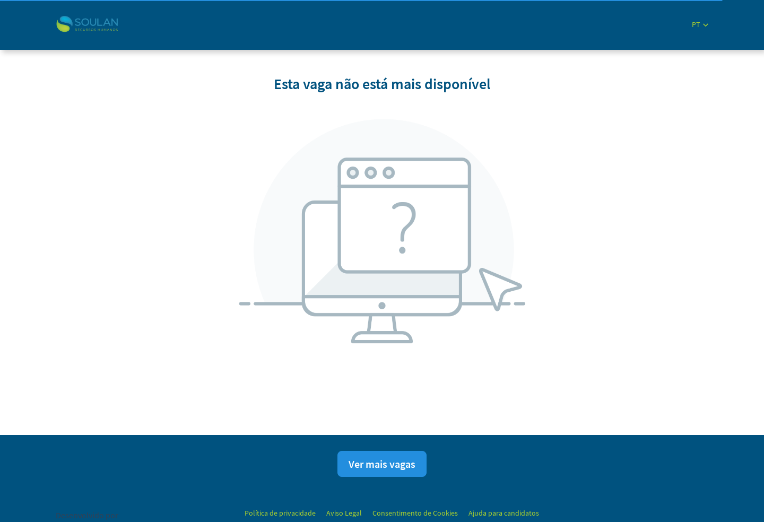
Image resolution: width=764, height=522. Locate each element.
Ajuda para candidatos (503, 513)
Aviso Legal (344, 513)
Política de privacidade (280, 513)
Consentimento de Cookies (415, 513)
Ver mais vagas (382, 464)
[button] (700, 25)
